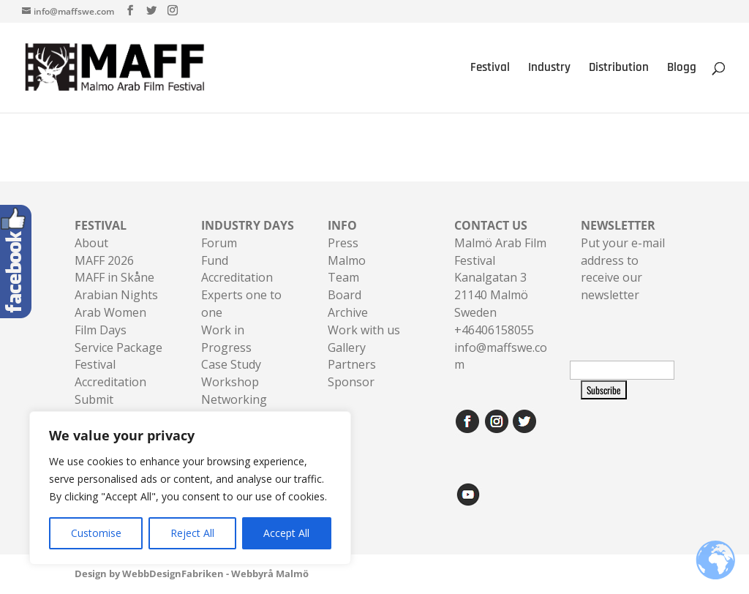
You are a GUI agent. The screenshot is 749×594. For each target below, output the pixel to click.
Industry (549, 68)
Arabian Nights (116, 295)
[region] (190, 488)
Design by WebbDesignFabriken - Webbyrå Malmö (192, 573)
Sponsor (351, 382)
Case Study (231, 364)
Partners (352, 364)
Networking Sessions (234, 408)
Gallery (347, 347)
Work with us (364, 330)
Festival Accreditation (110, 373)
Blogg (681, 68)
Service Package (118, 347)
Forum (219, 243)
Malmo (347, 260)
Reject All (192, 533)
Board (344, 295)
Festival (490, 68)
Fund (214, 260)
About (91, 243)
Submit (94, 399)
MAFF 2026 (104, 260)
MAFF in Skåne (114, 277)
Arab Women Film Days (110, 321)
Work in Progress (226, 339)
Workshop (230, 382)
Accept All (286, 533)
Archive (348, 312)
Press (343, 243)
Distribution (619, 68)
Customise (96, 533)
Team (343, 277)
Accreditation (237, 277)
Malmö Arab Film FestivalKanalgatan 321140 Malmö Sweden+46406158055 (500, 277)
